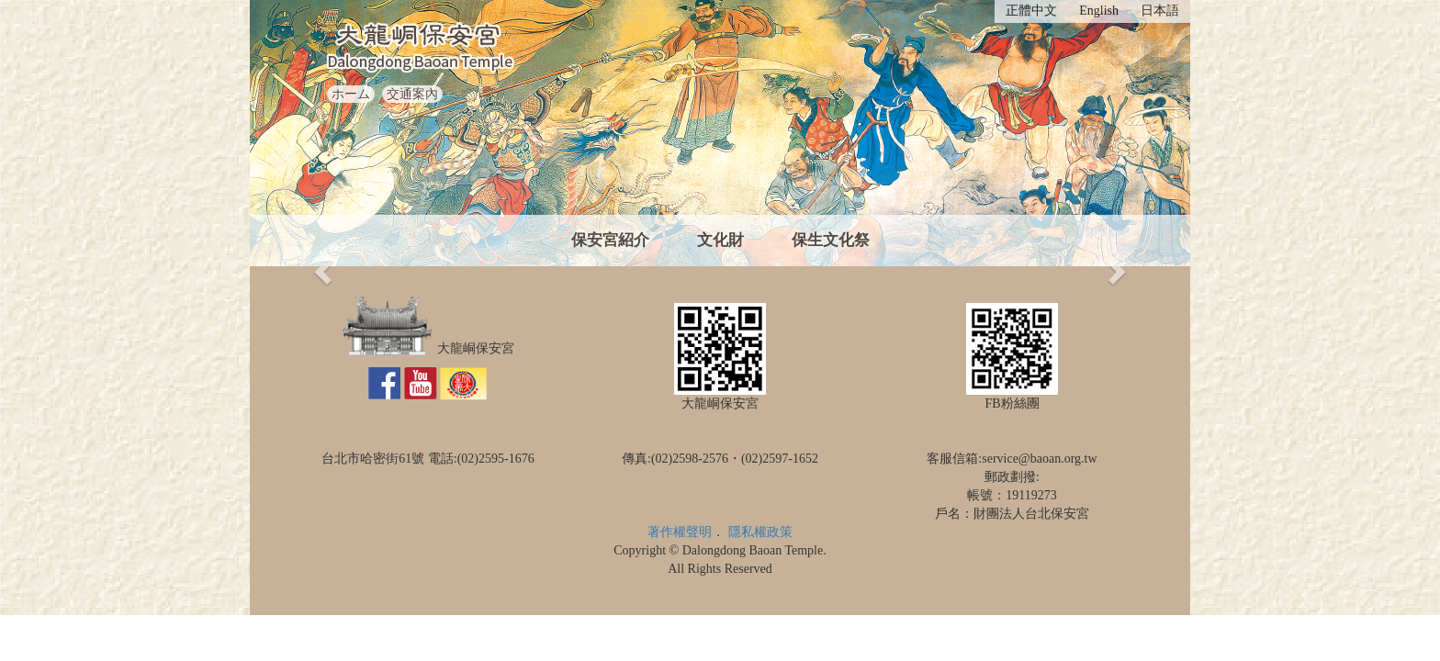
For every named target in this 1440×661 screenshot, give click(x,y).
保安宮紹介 (610, 240)
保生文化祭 (831, 240)
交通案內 (412, 94)
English (1099, 10)
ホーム (351, 94)
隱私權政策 (760, 532)
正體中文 (1031, 10)
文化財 (720, 240)
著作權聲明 (679, 532)
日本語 (1160, 10)
